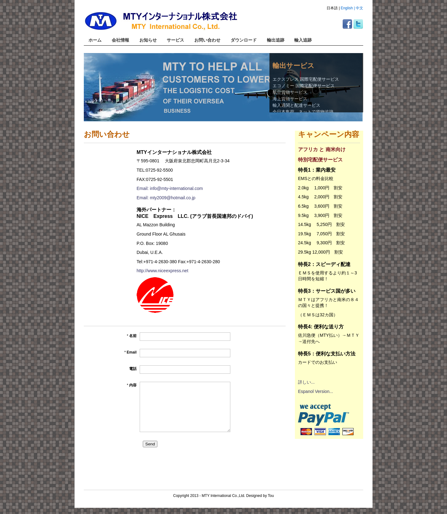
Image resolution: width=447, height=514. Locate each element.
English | (348, 8)
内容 (132, 385)
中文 (359, 8)
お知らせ (148, 40)
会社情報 (120, 40)
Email (130, 352)
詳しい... (306, 382)
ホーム (95, 40)
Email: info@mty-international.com (170, 188)
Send (150, 444)
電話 (133, 369)
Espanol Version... (315, 391)
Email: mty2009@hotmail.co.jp (166, 197)
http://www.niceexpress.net (162, 270)
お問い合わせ (207, 40)
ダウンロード (244, 40)
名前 (132, 336)
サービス (175, 40)
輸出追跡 (275, 40)
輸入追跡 (303, 40)
